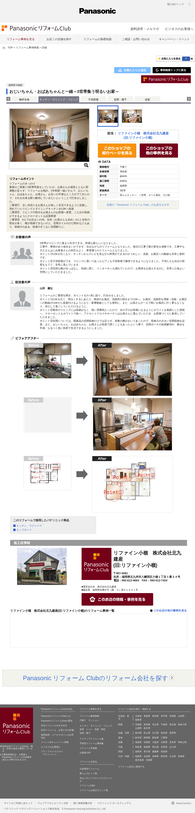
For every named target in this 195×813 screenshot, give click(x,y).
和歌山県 (182, 742)
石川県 (155, 733)
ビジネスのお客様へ (179, 29)
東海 (120, 737)
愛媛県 (155, 751)
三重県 (164, 737)
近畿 (120, 742)
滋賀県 (138, 742)
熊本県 (164, 756)
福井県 (164, 733)
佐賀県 (147, 756)
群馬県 (147, 724)
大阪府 (155, 742)
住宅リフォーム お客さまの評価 (57, 730)
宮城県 (172, 716)
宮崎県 (181, 756)
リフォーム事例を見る (21, 39)
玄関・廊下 (120, 99)
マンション (93, 720)
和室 (103, 729)
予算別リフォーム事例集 (92, 743)
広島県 (164, 747)
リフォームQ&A (87, 785)
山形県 (181, 716)
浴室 (147, 99)
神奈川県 (182, 724)
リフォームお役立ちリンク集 (94, 790)
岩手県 (164, 716)
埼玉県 (155, 724)
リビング (107, 725)
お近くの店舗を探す (59, 39)
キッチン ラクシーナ (29, 525)
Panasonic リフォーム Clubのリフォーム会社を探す (95, 678)
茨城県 (138, 724)
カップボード (24, 529)
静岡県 (147, 737)
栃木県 (147, 728)
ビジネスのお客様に (51, 747)
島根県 (147, 747)
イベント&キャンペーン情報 (55, 742)
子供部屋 (93, 99)
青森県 (147, 716)
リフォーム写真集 (88, 748)
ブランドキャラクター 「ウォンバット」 (52, 752)
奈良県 (172, 742)
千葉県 (164, 724)
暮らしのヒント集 (88, 773)
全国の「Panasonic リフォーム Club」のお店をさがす (138, 204)
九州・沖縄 (123, 756)
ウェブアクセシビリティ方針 (52, 803)
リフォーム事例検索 (27, 47)
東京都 (172, 724)
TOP (10, 47)
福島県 (138, 720)
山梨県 (138, 728)
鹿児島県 (139, 760)
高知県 (164, 751)
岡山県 (155, 747)
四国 (120, 751)
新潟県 (138, 733)
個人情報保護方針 (82, 803)
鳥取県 (138, 747)
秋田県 (155, 716)
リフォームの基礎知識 (97, 39)
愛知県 (155, 737)
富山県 (147, 733)
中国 (120, 747)
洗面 (97, 729)
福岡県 (138, 756)
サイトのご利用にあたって (18, 803)
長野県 (172, 733)
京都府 (147, 742)
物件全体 (24, 99)
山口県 (172, 747)
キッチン (84, 725)
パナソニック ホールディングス (114, 803)
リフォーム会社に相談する (131, 766)
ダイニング (95, 725)
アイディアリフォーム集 (92, 739)
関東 (120, 724)
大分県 (172, 756)
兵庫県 (164, 742)
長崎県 (155, 756)
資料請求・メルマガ (144, 29)
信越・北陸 (123, 733)
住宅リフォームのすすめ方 (54, 725)
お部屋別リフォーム (89, 769)
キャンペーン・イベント (174, 39)
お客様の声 (85, 752)
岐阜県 (138, 737)
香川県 (147, 751)
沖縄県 (149, 760)
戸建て (83, 720)
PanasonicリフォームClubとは (55, 716)
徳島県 (138, 751)
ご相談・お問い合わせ (136, 39)
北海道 (138, 716)
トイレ (89, 729)
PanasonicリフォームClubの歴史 (57, 721)
